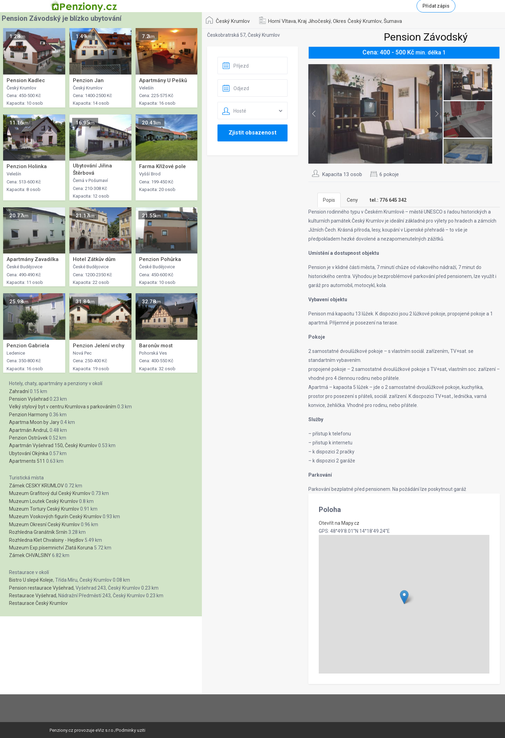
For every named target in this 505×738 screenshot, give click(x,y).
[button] (404, 597)
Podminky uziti (130, 730)
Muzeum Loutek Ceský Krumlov (43, 501)
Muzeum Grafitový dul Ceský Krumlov (50, 493)
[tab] (388, 200)
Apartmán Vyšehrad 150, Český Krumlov (53, 445)
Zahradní (19, 391)
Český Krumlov (233, 21)
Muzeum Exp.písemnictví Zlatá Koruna (51, 547)
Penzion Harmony (28, 414)
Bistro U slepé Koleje (31, 580)
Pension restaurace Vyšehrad (41, 588)
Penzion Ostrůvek (28, 438)
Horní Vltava (282, 21)
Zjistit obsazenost (252, 132)
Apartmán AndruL (29, 430)
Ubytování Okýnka (28, 453)
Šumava (393, 21)
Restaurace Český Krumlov (38, 603)
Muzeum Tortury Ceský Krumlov (44, 509)
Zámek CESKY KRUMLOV (36, 485)
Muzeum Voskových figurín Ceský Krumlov (55, 516)
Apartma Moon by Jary (34, 422)
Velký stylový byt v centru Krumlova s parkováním (62, 406)
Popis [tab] (329, 200)
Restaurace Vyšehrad (32, 595)
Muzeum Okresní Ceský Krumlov (44, 524)
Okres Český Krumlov (357, 21)
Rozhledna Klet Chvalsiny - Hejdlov (46, 540)
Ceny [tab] (352, 200)
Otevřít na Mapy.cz (339, 523)
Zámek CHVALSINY (30, 555)
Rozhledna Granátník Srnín (38, 532)
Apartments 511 (27, 461)
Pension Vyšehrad (29, 399)
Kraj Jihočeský (314, 21)
